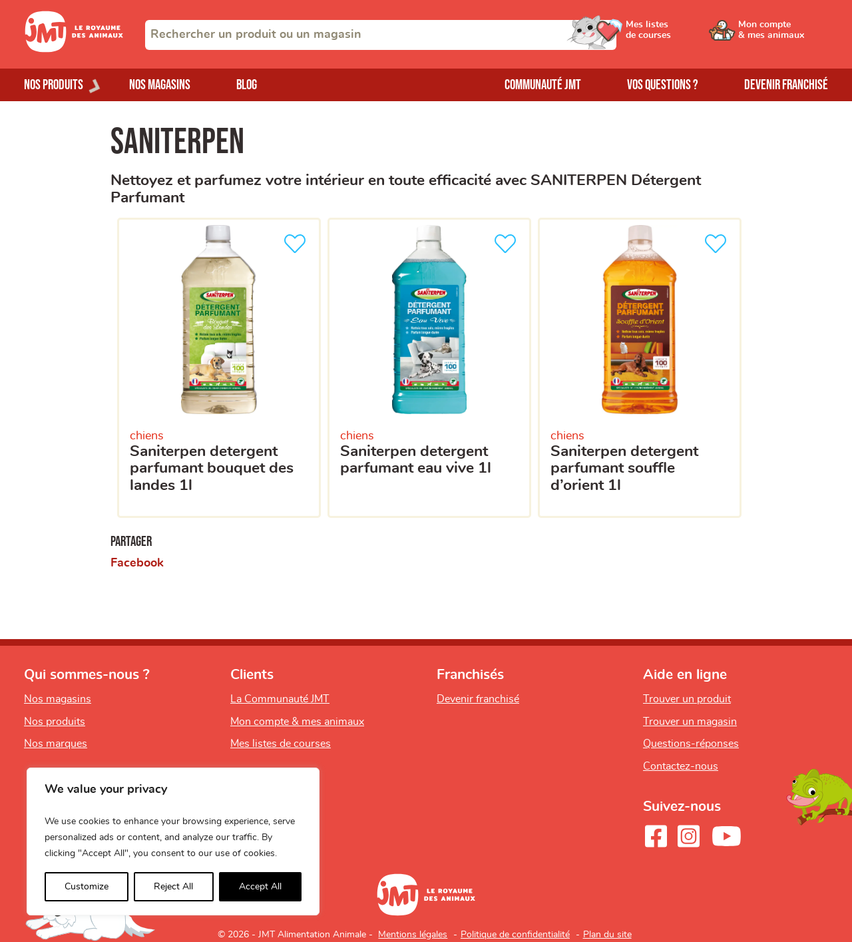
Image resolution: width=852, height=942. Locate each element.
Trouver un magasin (690, 721)
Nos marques (55, 743)
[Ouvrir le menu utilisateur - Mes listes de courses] (682, 34)
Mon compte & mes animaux (297, 721)
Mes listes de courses (280, 743)
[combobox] (380, 35)
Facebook (137, 563)
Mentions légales (412, 934)
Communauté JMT (543, 85)
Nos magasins (159, 85)
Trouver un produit (687, 699)
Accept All (260, 886)
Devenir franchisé (786, 85)
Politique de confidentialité (515, 934)
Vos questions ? (662, 85)
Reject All (173, 886)
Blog (246, 85)
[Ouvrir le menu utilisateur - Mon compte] (783, 34)
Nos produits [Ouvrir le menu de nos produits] (53, 85)
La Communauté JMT (279, 699)
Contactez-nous (680, 766)
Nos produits (54, 721)
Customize (86, 886)
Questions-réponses (691, 743)
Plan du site (607, 934)
